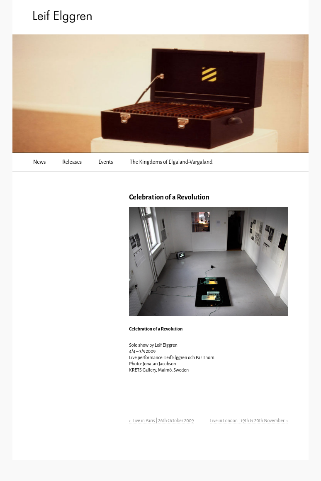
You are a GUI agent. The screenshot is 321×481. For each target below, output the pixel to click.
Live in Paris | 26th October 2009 (161, 420)
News (39, 162)
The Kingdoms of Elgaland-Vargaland (171, 162)
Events (105, 162)
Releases (72, 162)
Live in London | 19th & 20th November (249, 420)
